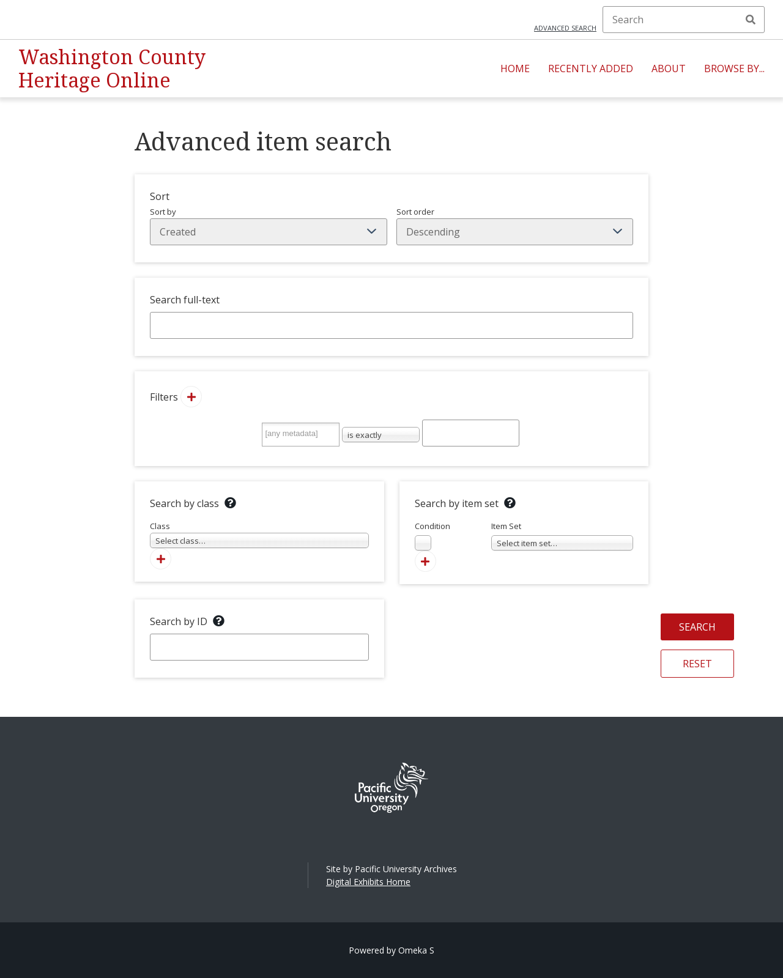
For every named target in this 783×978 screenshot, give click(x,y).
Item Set (562, 535)
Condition (432, 535)
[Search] (684, 19)
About (668, 68)
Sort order (515, 225)
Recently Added (590, 68)
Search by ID (178, 621)
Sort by (268, 225)
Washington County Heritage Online (112, 68)
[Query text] (470, 433)
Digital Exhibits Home (368, 881)
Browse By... (734, 68)
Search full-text (185, 299)
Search (751, 19)
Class (259, 534)
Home (515, 68)
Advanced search (565, 27)
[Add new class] (160, 558)
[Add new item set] (425, 561)
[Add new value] (191, 396)
